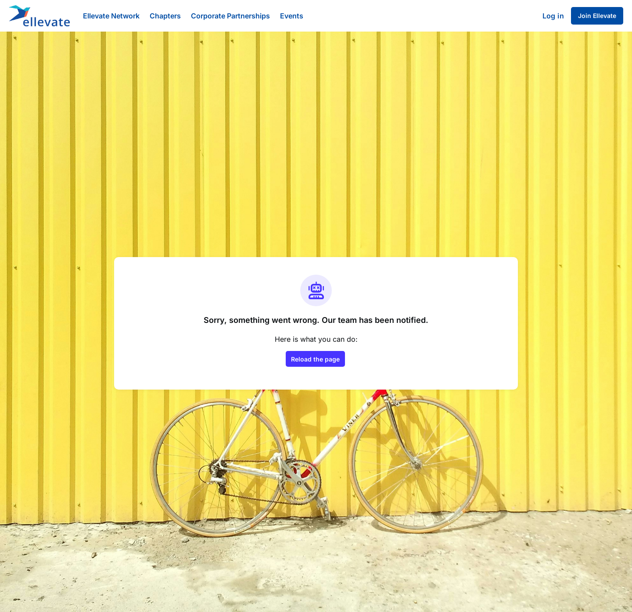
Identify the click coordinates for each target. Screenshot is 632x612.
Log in (553, 15)
